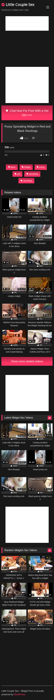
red (17, 174)
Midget (26, 167)
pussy (41, 167)
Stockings (26, 180)
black (12, 167)
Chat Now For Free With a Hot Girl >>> (27, 113)
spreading (32, 174)
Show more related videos (27, 361)
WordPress (19, 694)
